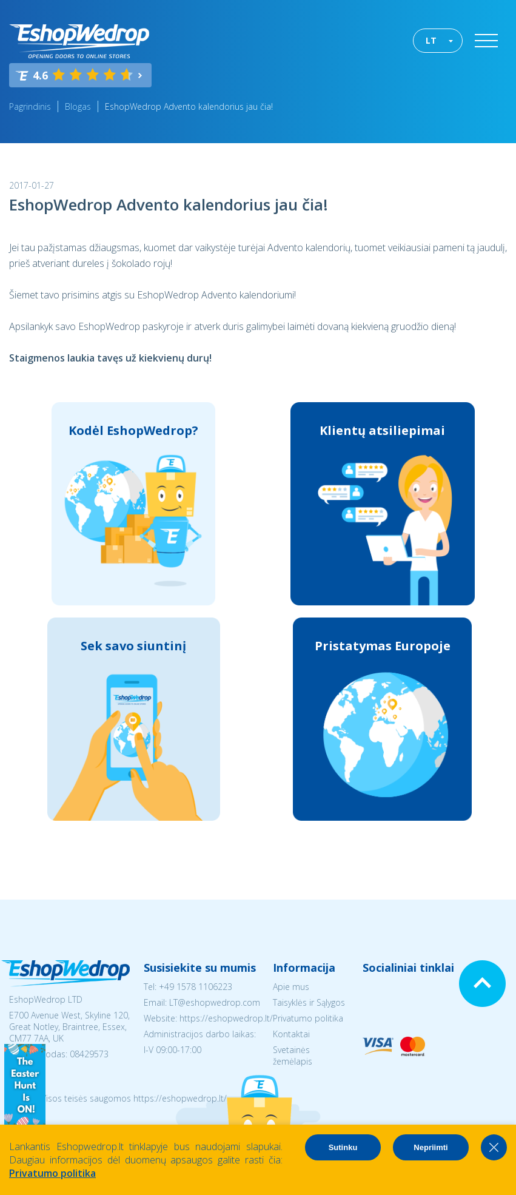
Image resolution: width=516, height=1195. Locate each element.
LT (431, 40)
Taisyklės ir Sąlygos (309, 1002)
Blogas (78, 106)
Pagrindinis (30, 106)
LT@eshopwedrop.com (214, 1002)
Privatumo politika (308, 1018)
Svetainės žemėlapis (292, 1055)
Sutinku (343, 1147)
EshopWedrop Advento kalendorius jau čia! (189, 106)
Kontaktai (291, 1034)
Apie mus (291, 986)
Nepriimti (430, 1147)
